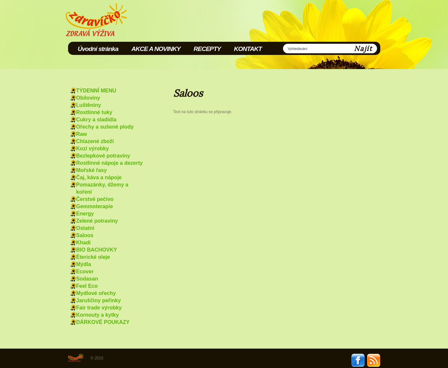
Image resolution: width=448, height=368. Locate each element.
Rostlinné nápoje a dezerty (109, 163)
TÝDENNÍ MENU (96, 90)
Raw (81, 134)
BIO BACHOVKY (96, 250)
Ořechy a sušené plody (105, 127)
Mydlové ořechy (96, 293)
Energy (85, 213)
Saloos (84, 235)
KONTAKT (248, 48)
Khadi (83, 242)
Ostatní (85, 228)
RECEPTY (207, 48)
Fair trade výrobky (99, 307)
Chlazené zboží (95, 141)
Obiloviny (88, 98)
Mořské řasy (91, 170)
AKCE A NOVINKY (155, 48)
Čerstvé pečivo (95, 199)
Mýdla (83, 264)
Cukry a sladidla (96, 119)
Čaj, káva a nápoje (99, 177)
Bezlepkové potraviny (103, 156)
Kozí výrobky (92, 148)
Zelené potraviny (97, 221)
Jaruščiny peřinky (98, 300)
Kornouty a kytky (97, 315)
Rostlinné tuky (94, 112)
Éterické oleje (93, 257)
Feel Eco (87, 286)
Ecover (85, 271)
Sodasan (87, 279)
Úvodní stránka (98, 48)
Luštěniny (88, 105)
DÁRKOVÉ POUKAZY (103, 322)
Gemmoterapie (94, 206)
